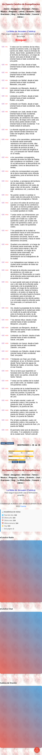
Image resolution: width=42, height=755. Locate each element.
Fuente (23, 506)
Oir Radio (37, 750)
